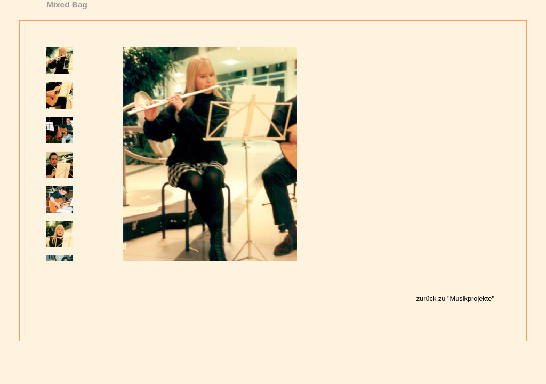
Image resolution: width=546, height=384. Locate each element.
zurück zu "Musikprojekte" (455, 298)
